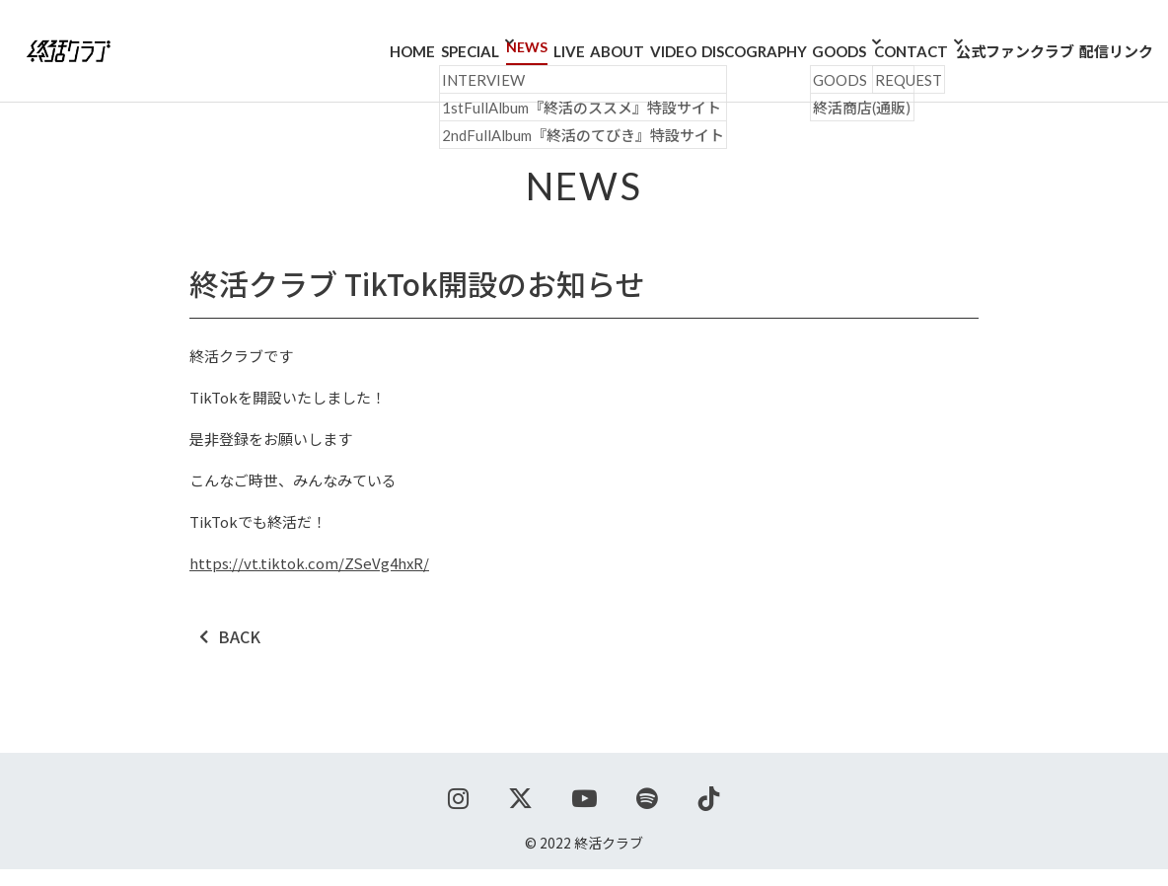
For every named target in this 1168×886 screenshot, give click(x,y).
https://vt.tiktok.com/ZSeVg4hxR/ (309, 579)
